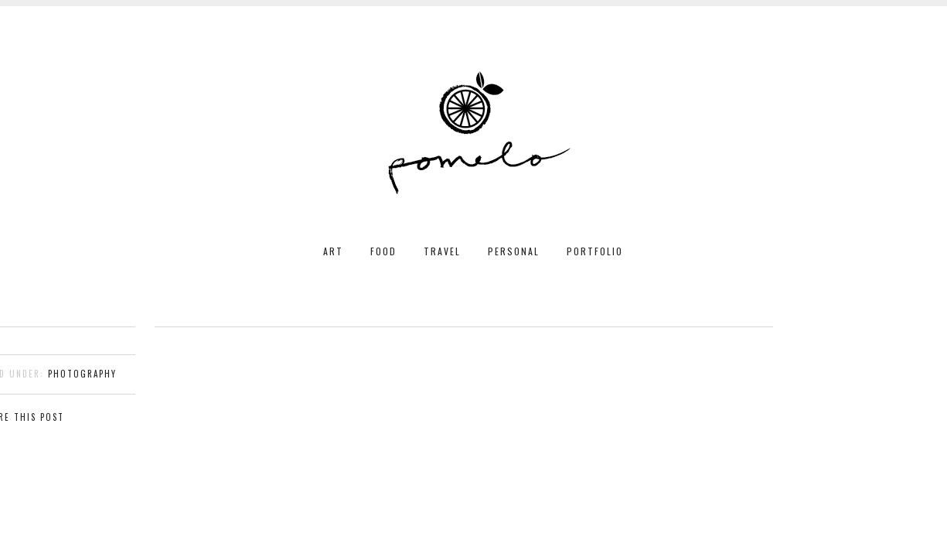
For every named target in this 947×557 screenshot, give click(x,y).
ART (333, 251)
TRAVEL (442, 251)
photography (82, 373)
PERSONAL (514, 251)
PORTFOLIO (595, 251)
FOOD (383, 251)
